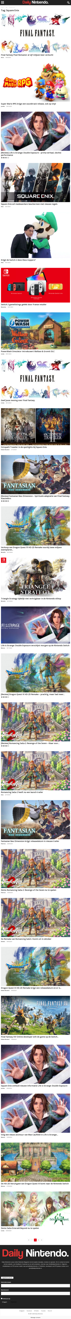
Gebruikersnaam (6, 1282)
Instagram (21, 1311)
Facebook (29, 1311)
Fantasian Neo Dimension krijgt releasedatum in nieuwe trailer (30, 841)
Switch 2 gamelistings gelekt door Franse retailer (23, 304)
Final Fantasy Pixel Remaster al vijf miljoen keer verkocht (27, 55)
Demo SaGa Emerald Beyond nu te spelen (20, 1228)
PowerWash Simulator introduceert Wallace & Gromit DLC (28, 351)
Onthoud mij (5, 1298)
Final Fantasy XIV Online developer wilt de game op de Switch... (29, 1037)
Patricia (3, 843)
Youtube (43, 1311)
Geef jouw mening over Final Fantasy (18, 400)
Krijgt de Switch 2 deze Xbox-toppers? (18, 260)
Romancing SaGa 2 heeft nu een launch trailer (22, 792)
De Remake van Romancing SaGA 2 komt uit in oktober (26, 939)
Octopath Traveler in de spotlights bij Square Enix (24, 447)
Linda (2, 354)
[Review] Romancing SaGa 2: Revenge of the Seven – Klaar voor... (30, 743)
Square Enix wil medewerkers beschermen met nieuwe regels (29, 204)
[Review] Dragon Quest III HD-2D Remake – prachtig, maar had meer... (33, 694)
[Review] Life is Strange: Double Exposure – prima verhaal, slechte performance (31, 153)
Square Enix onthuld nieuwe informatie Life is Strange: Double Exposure (34, 1085)
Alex (2, 206)
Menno (3, 648)
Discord (50, 1311)
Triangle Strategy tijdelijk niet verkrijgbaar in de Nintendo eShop (31, 598)
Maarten (3, 307)
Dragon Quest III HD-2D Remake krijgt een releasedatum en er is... (31, 988)
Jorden (3, 106)
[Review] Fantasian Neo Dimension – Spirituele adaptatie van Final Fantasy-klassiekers (35, 497)
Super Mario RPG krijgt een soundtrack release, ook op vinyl (28, 104)
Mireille (3, 552)
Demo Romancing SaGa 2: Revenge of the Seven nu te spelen (28, 890)
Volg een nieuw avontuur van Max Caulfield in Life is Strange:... (29, 1134)
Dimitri (3, 941)
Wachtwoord (5, 1290)
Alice (2, 57)
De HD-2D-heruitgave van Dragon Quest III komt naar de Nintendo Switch (35, 1183)
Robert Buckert (5, 449)
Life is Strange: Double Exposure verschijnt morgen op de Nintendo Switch (35, 645)
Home (2, 7)
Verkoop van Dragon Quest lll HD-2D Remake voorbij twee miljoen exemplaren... (31, 548)
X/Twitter (36, 1311)
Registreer (14, 1302)
